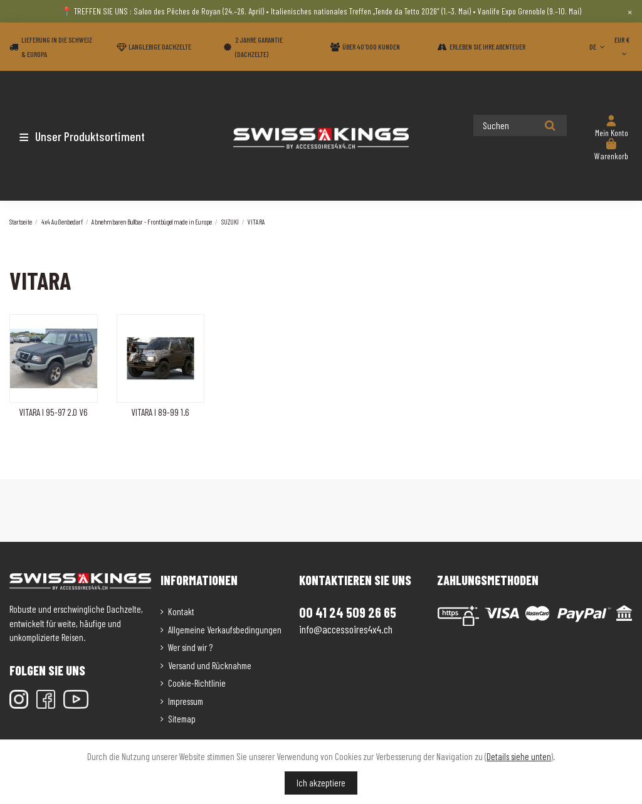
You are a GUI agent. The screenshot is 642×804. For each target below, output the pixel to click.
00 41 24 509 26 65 (347, 612)
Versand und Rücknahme (209, 665)
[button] (83, 136)
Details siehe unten (519, 756)
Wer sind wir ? (190, 647)
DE (598, 46)
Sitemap (182, 718)
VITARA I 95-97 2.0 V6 (53, 412)
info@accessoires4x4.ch (345, 629)
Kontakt (181, 611)
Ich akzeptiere (321, 782)
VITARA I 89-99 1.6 (160, 412)
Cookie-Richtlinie (197, 683)
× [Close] (630, 11)
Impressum (185, 701)
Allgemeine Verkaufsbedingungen (225, 629)
